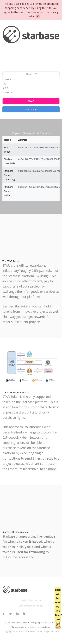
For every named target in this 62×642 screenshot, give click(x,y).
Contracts (8, 79)
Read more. (48, 469)
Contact (7, 92)
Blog (5, 88)
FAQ (4, 83)
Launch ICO (31, 74)
